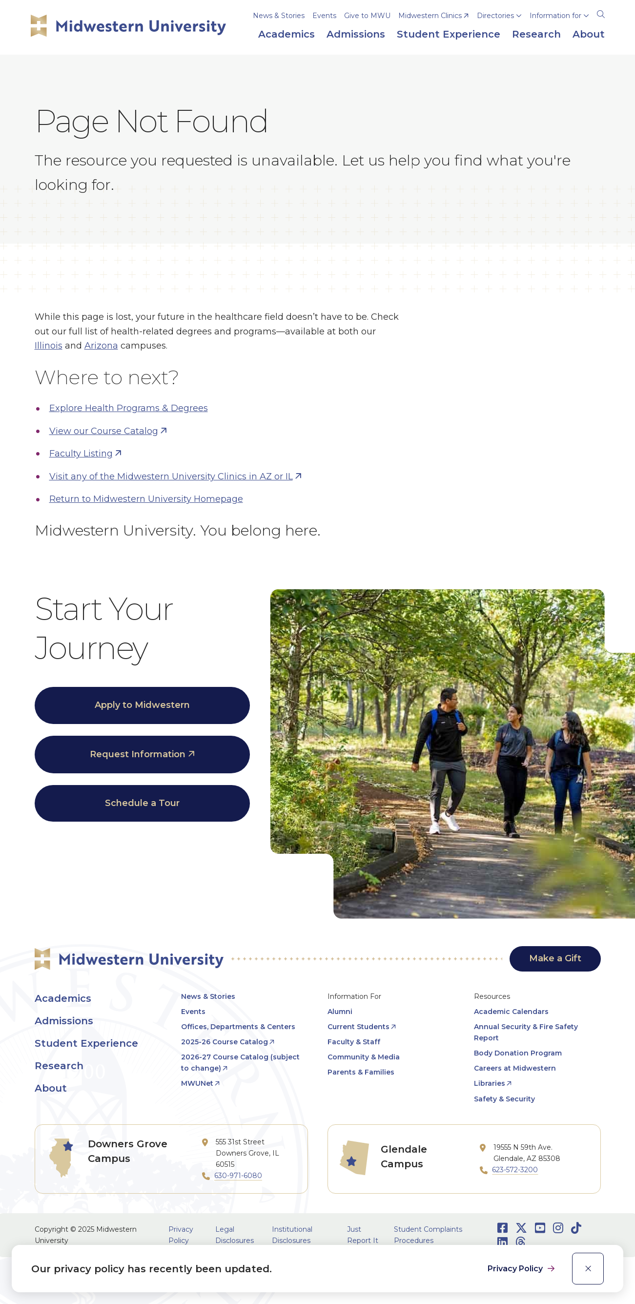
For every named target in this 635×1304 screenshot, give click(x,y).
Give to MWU (367, 15)
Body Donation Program (518, 1053)
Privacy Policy (516, 1268)
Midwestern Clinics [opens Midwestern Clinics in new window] (430, 15)
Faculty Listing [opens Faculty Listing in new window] (81, 453)
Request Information (137, 754)
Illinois (48, 345)
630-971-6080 (238, 1175)
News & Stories (279, 15)
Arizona (101, 345)
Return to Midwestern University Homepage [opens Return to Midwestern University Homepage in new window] (146, 499)
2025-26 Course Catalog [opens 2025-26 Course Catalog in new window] (224, 1041)
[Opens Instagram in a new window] (558, 1228)
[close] (588, 1268)
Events (324, 15)
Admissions (64, 1021)
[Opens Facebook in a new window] (502, 1228)
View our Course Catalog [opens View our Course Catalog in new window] (103, 431)
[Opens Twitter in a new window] (521, 1228)
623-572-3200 (515, 1169)
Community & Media (364, 1057)
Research (59, 1066)
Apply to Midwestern (142, 705)
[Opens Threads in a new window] (520, 1242)
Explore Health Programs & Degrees (128, 408)
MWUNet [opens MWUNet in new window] (197, 1083)
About (51, 1088)
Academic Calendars (511, 1011)
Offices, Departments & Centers (238, 1026)
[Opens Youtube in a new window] (540, 1228)
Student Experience (86, 1043)
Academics (63, 998)
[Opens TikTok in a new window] (576, 1228)
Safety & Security (504, 1099)
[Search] (601, 12)
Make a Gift (555, 958)
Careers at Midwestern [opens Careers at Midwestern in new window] (515, 1068)
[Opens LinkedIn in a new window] (502, 1242)
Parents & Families (361, 1072)
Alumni (340, 1011)
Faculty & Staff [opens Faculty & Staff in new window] (354, 1041)
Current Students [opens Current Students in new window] (358, 1026)
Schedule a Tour (142, 803)
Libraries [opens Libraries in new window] (489, 1083)
